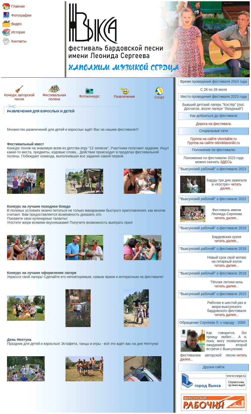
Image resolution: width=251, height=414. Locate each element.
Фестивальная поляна (54, 97)
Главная (18, 6)
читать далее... (230, 186)
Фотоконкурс (89, 96)
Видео (16, 24)
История (18, 32)
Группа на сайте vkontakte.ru (214, 139)
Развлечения (124, 97)
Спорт (159, 97)
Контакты (18, 41)
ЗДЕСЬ (226, 162)
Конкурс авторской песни (19, 97)
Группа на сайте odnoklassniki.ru (213, 143)
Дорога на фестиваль (213, 124)
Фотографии (21, 15)
